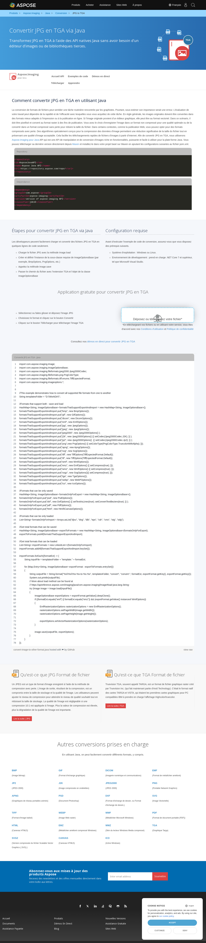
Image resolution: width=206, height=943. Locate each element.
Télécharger (57, 83)
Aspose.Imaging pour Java (25, 140)
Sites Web (121, 5)
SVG (154, 789)
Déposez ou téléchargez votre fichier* (157, 319)
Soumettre (160, 869)
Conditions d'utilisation (152, 329)
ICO (107, 831)
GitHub (71, 649)
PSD (61, 789)
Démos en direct (101, 76)
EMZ (61, 818)
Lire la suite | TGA (115, 703)
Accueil (6, 911)
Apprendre (74, 83)
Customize (160, 930)
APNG (15, 789)
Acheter (90, 5)
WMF (108, 806)
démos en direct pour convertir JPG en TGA (111, 341)
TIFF (14, 806)
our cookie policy (166, 916)
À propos (137, 5)
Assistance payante (12, 922)
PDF (154, 806)
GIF (60, 764)
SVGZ (15, 831)
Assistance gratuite (115, 916)
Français (173, 4)
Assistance (105, 5)
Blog (56, 922)
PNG (154, 776)
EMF (154, 764)
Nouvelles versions (115, 911)
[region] (103, 503)
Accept (172, 923)
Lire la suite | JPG (21, 716)
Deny (185, 930)
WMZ (108, 818)
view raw (188, 649)
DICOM (109, 764)
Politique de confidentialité (180, 329)
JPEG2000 (111, 776)
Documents (8, 916)
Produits (76, 5)
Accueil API (57, 76)
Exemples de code (78, 76)
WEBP (62, 806)
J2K (61, 776)
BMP (14, 764)
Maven (75, 144)
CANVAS (63, 831)
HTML (15, 818)
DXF (107, 789)
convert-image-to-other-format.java (31, 649)
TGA (154, 818)
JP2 (14, 776)
